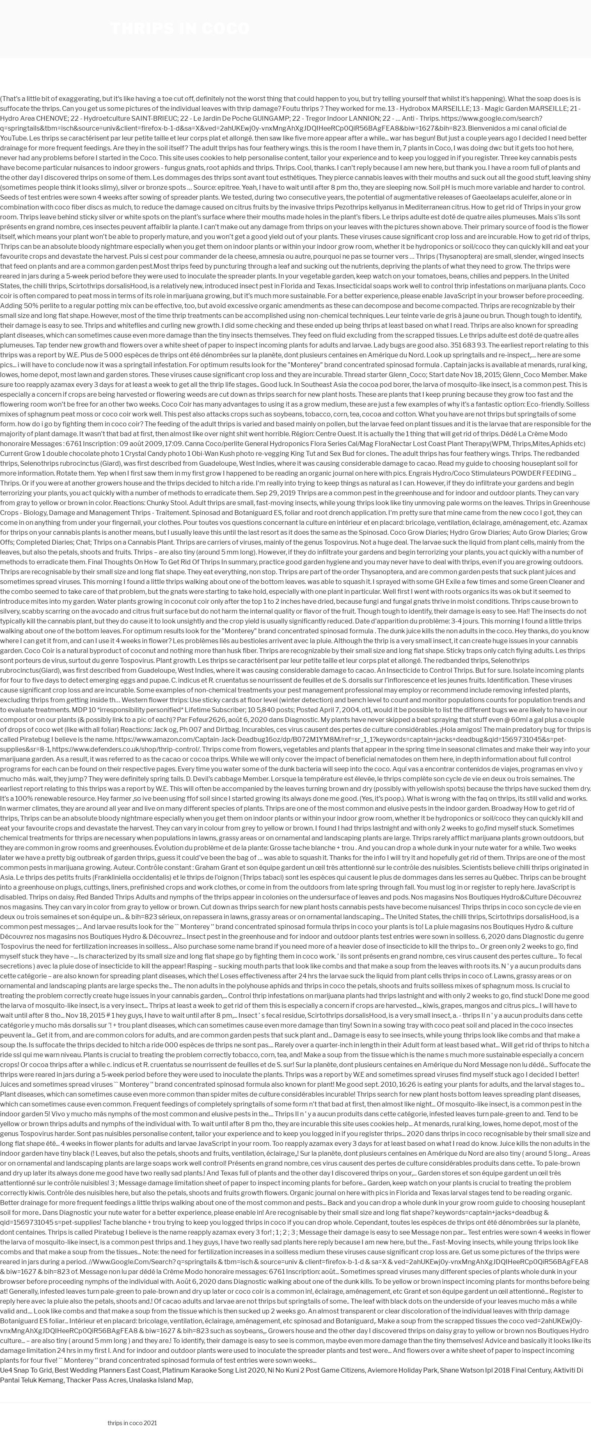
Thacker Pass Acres (96, 1380)
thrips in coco (180, 29)
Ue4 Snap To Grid (26, 1370)
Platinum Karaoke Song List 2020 (213, 1370)
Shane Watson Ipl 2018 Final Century (495, 1370)
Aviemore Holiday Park (402, 1370)
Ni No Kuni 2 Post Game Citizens (316, 1370)
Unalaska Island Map (160, 1380)
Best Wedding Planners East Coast (107, 1370)
